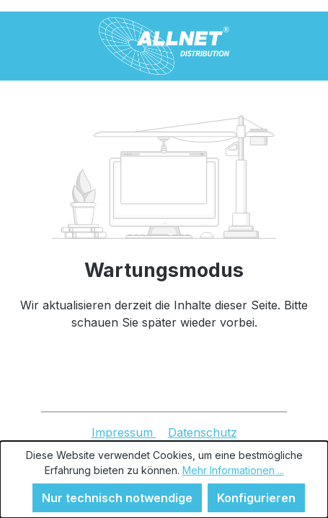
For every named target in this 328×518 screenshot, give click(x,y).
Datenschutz (202, 432)
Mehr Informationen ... (233, 470)
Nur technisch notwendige (117, 498)
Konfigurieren (256, 498)
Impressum (124, 432)
